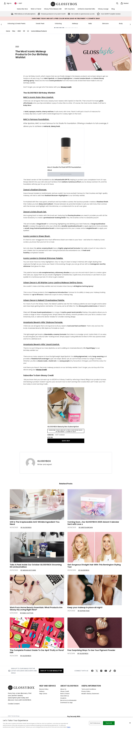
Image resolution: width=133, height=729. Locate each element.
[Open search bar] (117, 3)
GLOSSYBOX (44, 461)
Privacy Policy (85, 691)
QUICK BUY (66, 441)
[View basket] (125, 3)
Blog (13, 31)
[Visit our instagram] (101, 671)
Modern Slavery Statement (90, 694)
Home (8, 31)
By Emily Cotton (26, 613)
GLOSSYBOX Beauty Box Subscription (63, 426)
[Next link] (130, 24)
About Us (63, 689)
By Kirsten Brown (86, 527)
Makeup (75, 23)
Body (121, 23)
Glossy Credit (64, 691)
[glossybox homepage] (66, 3)
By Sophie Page (84, 611)
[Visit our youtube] (106, 671)
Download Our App (66, 702)
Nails (90, 23)
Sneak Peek (40, 23)
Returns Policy (43, 689)
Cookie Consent (14, 704)
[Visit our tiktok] (110, 671)
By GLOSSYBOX (26, 527)
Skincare (105, 23)
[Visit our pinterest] (114, 671)
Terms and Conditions (88, 689)
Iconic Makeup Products (39, 31)
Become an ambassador (68, 700)
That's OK (109, 723)
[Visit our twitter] (97, 671)
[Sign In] (7, 3)
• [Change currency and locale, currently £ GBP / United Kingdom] (18, 3)
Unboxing (58, 23)
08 (24, 31)
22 (28, 31)
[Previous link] (1, 24)
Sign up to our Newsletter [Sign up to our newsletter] (51, 671)
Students (63, 698)
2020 (19, 31)
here (68, 727)
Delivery (41, 691)
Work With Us (64, 696)
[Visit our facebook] (92, 671)
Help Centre (43, 694)
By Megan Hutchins (28, 570)
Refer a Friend (64, 694)
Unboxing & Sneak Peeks (16, 23)
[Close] (130, 723)
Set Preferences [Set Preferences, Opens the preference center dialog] (95, 723)
